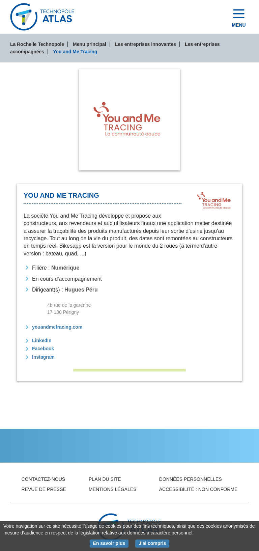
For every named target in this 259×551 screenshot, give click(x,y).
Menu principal (89, 44)
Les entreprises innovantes (145, 44)
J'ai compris (154, 543)
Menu (239, 25)
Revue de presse (44, 489)
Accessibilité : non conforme (198, 489)
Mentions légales (113, 489)
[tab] (129, 119)
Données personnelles (190, 479)
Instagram (43, 357)
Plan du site (105, 479)
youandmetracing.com (57, 327)
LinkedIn (42, 340)
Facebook (43, 348)
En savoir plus (111, 543)
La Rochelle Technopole (37, 44)
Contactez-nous (43, 479)
